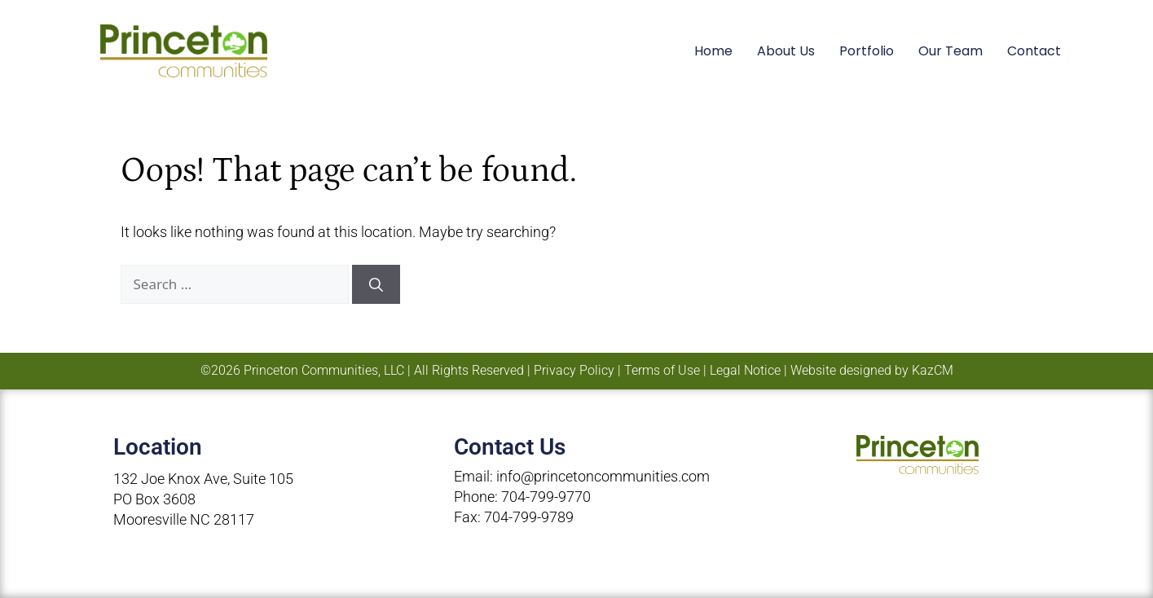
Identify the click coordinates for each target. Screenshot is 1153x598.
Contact (1034, 51)
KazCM (932, 370)
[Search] (376, 284)
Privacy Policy (574, 370)
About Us (786, 51)
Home (713, 51)
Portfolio (866, 51)
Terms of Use (662, 370)
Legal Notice (745, 370)
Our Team (950, 51)
